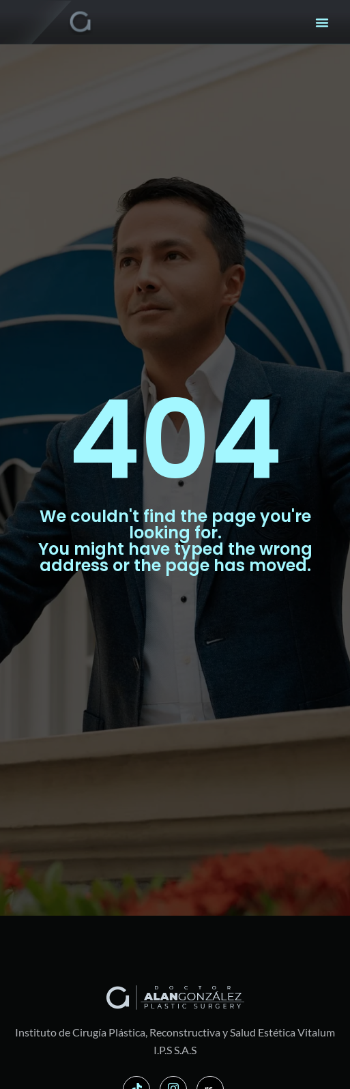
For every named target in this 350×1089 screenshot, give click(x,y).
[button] (322, 22)
